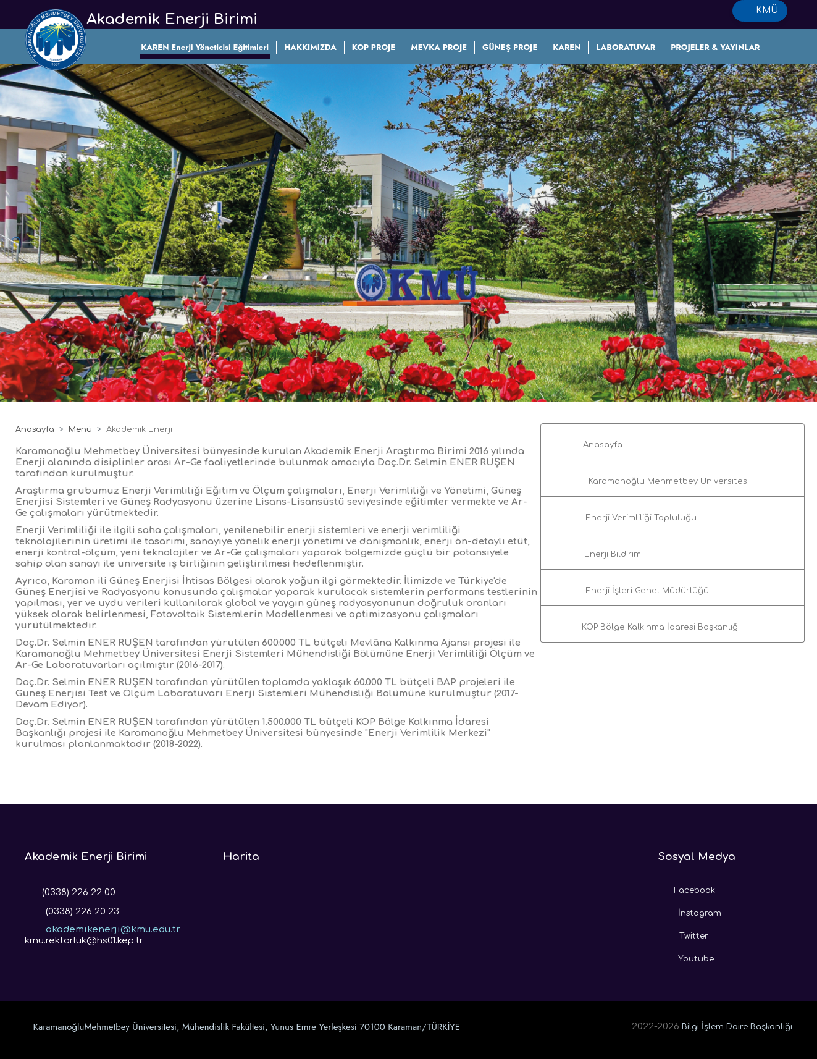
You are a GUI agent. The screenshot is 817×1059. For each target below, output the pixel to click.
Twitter (683, 933)
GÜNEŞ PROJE (509, 47)
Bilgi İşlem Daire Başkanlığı (737, 1027)
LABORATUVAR (625, 47)
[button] (672, 441)
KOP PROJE (373, 47)
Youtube (686, 956)
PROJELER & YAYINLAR (715, 47)
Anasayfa (34, 429)
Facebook (686, 887)
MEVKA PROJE (439, 47)
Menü (80, 429)
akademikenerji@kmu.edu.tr (102, 925)
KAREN (566, 47)
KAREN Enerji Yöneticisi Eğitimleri (205, 47)
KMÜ (760, 10)
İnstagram (689, 910)
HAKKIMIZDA (310, 47)
